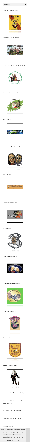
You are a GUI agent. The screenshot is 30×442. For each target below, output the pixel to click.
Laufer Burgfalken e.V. (10, 311)
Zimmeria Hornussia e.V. (10, 338)
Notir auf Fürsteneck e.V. (10, 10)
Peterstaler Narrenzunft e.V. (12, 284)
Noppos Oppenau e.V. (10, 256)
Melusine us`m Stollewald (11, 38)
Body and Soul (7, 174)
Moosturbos (7, 119)
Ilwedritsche (7, 228)
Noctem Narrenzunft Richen (12, 410)
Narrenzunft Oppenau (10, 202)
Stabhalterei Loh (8, 426)
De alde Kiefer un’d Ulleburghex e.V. (14, 65)
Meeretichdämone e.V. (10, 365)
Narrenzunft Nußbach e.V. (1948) (13, 393)
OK (18, 440)
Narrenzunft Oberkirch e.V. (11, 147)
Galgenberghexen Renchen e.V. (13, 418)
